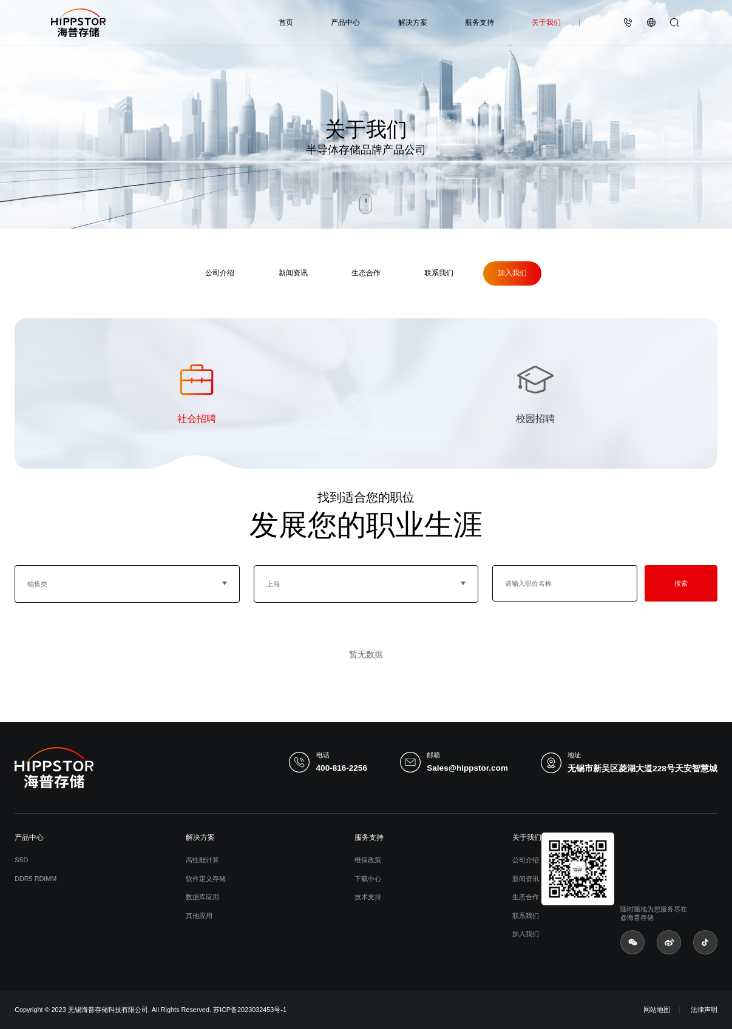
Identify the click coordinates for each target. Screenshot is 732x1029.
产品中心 (345, 22)
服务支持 (479, 22)
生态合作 (366, 273)
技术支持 (367, 896)
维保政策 (367, 859)
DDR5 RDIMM (35, 878)
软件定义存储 (206, 878)
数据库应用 (202, 896)
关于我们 (546, 22)
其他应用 (199, 915)
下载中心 (367, 878)
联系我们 (438, 273)
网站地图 (656, 1009)
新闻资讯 (293, 273)
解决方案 (412, 22)
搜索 (681, 583)
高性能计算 (202, 859)
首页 (286, 22)
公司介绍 (219, 273)
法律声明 (704, 1009)
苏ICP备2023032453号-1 (249, 1009)
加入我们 (512, 273)
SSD (21, 859)
